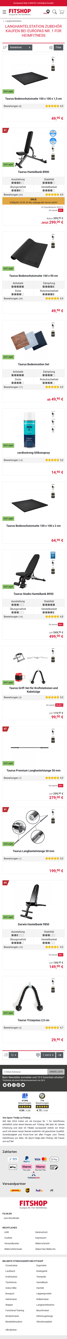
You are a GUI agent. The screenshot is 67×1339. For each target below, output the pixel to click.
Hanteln (40, 1288)
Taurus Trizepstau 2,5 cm (33, 1020)
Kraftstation (11, 1276)
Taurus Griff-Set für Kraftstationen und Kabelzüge (33, 689)
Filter (58, 47)
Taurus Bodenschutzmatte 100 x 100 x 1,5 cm (33, 98)
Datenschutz (41, 1232)
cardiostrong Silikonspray (33, 452)
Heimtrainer (11, 1299)
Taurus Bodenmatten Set (33, 364)
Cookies (8, 1238)
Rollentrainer (42, 1299)
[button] (59, 1055)
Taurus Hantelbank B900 (33, 172)
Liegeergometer (44, 1293)
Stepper (9, 1305)
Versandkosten (11, 1243)
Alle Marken (11, 1330)
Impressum (40, 1238)
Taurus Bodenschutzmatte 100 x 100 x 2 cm (33, 525)
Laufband (10, 1271)
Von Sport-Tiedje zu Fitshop (16, 1117)
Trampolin (41, 1276)
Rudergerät (41, 1271)
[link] (5, 1085)
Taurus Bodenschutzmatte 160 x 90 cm (33, 275)
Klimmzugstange (44, 1316)
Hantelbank (42, 1282)
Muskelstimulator (13, 1321)
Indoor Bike (10, 1288)
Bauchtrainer (42, 1310)
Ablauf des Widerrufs (45, 1249)
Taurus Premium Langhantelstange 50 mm (34, 770)
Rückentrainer (12, 1316)
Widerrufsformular (13, 1249)
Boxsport (9, 1293)
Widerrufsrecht (42, 1243)
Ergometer (41, 1265)
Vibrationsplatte (44, 1321)
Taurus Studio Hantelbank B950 (33, 593)
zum (11, 1218)
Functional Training (14, 1310)
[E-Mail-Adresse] (25, 1072)
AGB (6, 1232)
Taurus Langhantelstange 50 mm (33, 851)
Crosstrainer (11, 1265)
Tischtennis (11, 1282)
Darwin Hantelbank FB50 (33, 924)
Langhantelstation (13, 21)
